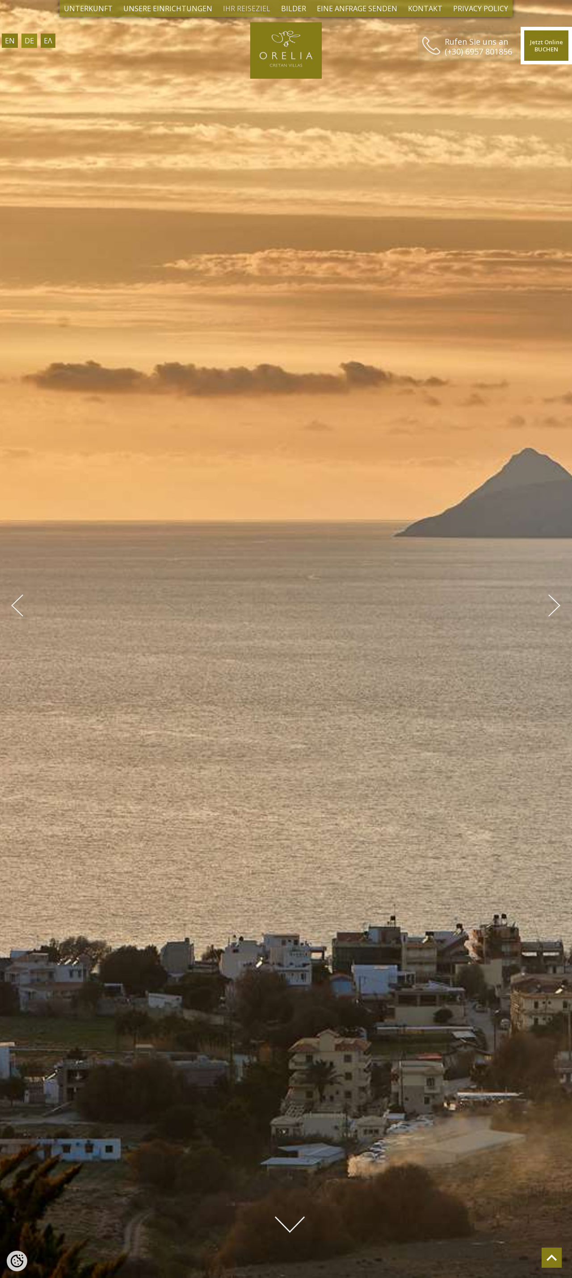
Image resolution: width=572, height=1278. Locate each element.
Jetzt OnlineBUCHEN (542, 46)
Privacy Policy (480, 8)
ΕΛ (48, 41)
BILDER (293, 8)
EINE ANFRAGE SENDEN (357, 8)
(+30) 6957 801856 (470, 51)
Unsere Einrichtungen (167, 8)
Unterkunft (88, 8)
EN (10, 41)
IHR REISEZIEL (246, 8)
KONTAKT (425, 8)
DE (29, 41)
